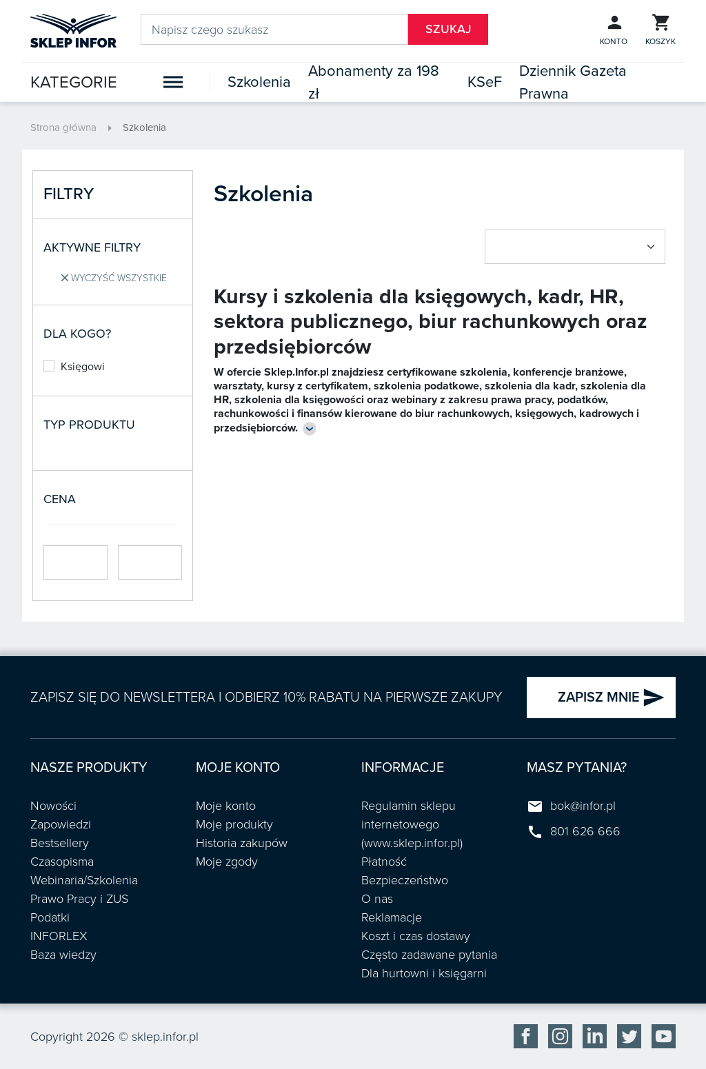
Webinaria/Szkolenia (84, 880)
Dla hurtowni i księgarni (424, 973)
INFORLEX (59, 936)
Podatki (50, 917)
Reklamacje (391, 917)
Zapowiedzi (60, 824)
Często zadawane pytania (429, 954)
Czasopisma (62, 861)
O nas (377, 898)
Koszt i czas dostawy (415, 936)
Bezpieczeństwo (404, 880)
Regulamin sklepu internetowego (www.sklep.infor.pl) (412, 824)
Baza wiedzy (63, 954)
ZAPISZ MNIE (611, 697)
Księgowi (74, 367)
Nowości (53, 805)
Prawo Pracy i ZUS (79, 898)
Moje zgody (227, 861)
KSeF (484, 82)
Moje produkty (234, 824)
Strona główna (63, 127)
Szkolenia (259, 82)
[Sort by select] (575, 247)
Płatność (384, 861)
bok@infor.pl (583, 805)
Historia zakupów (242, 843)
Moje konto (226, 805)
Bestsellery (59, 843)
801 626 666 (585, 831)
